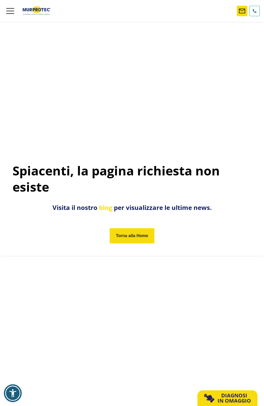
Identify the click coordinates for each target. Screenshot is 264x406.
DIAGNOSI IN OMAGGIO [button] (227, 398)
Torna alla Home (132, 235)
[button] (12, 393)
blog (105, 207)
